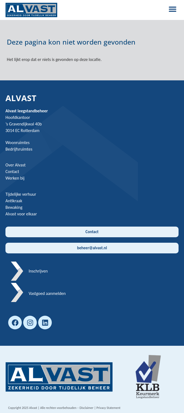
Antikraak (13, 200)
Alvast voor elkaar (21, 213)
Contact (12, 171)
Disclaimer (86, 408)
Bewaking (13, 207)
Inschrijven (38, 271)
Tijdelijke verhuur (20, 194)
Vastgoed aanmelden (47, 293)
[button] (172, 9)
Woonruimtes (17, 142)
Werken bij (15, 178)
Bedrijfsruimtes (18, 149)
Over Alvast (15, 165)
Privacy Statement (108, 408)
